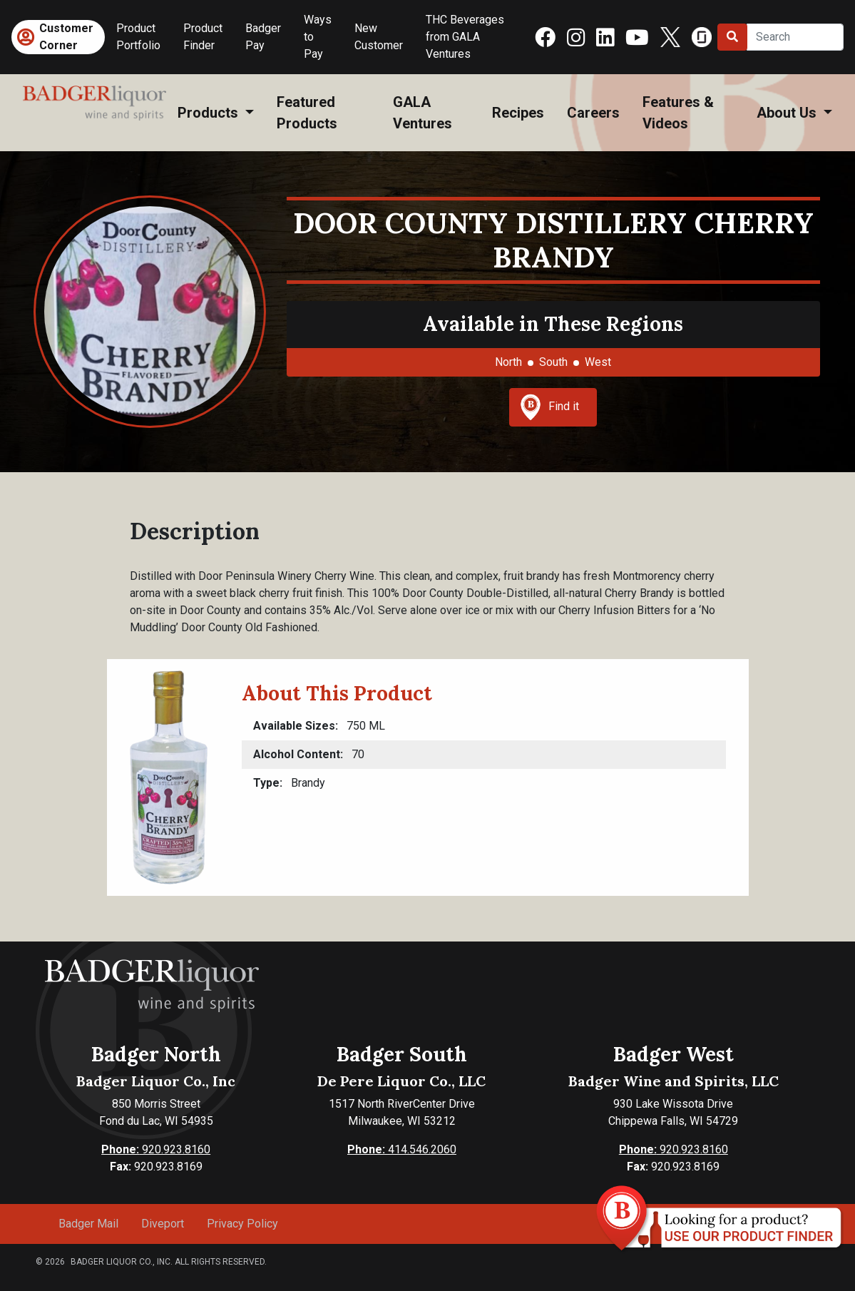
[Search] (795, 37)
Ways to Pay (318, 37)
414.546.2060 (401, 1149)
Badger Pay (263, 36)
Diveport (162, 1223)
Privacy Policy (242, 1223)
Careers (593, 112)
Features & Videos (678, 112)
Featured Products (307, 112)
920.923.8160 (155, 1149)
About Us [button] (788, 112)
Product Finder (202, 36)
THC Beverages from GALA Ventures (465, 37)
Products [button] (210, 112)
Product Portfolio (138, 36)
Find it (550, 407)
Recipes (518, 112)
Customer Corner (66, 36)
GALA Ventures (422, 112)
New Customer (378, 36)
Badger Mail (88, 1223)
